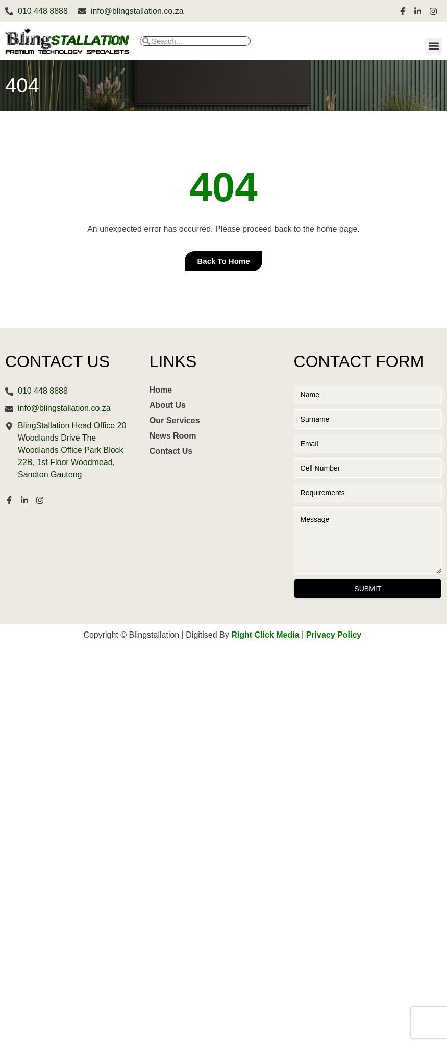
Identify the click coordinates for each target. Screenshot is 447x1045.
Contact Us (171, 451)
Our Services (175, 420)
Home (161, 389)
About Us (168, 405)
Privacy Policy (334, 634)
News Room (173, 435)
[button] (433, 46)
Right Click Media (265, 634)
